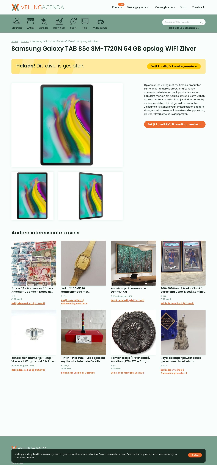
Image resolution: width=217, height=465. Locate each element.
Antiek (30, 23)
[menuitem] (117, 7)
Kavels (25, 41)
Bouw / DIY (59, 23)
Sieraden (44, 23)
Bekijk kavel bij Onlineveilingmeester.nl (174, 66)
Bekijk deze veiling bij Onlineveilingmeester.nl (74, 302)
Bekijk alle (183, 27)
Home (14, 41)
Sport (73, 23)
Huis (85, 23)
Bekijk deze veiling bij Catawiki (28, 303)
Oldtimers (16, 23)
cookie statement (116, 454)
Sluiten (195, 455)
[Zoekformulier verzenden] (202, 22)
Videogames (100, 23)
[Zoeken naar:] (184, 22)
